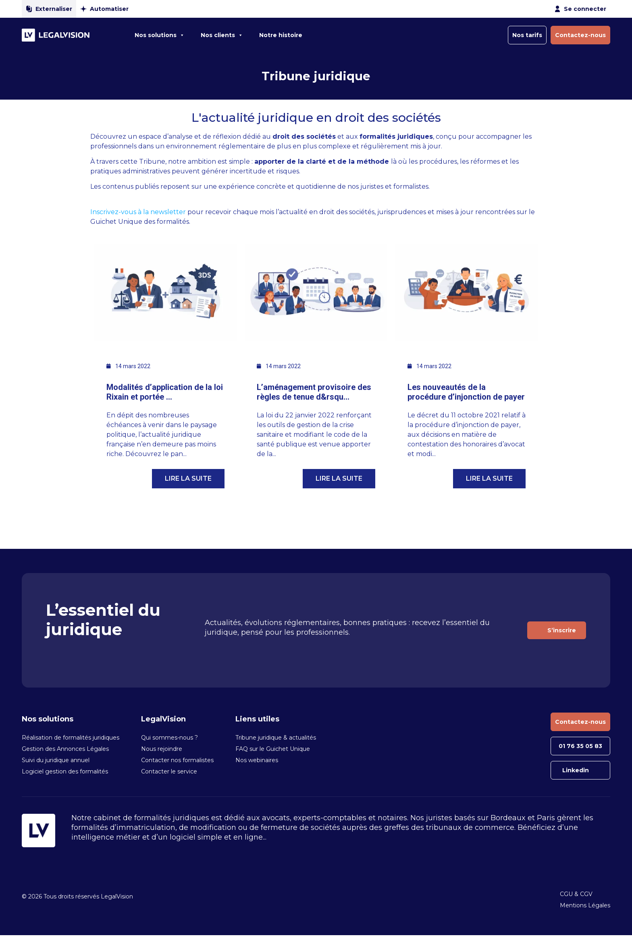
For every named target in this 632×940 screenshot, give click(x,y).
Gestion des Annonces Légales (65, 748)
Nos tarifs (527, 35)
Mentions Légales (585, 905)
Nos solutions (160, 35)
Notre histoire (280, 35)
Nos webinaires (256, 760)
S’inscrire (561, 630)
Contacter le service (169, 771)
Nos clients (222, 35)
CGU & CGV (576, 894)
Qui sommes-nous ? (169, 737)
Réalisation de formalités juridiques (70, 737)
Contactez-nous (580, 35)
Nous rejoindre (161, 748)
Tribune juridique (316, 76)
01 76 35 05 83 (580, 746)
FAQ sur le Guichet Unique (272, 748)
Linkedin (575, 770)
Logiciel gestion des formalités (65, 771)
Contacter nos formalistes (177, 760)
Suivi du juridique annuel (55, 760)
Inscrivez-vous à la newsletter (138, 212)
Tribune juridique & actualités (275, 737)
